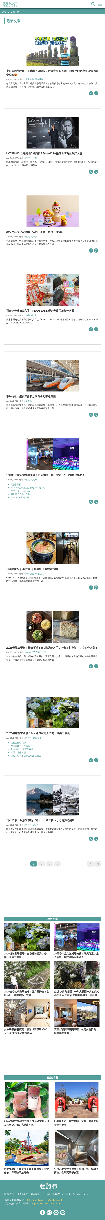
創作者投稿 (9, 1194)
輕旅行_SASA (31, 824)
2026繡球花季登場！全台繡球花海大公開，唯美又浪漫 (38, 733)
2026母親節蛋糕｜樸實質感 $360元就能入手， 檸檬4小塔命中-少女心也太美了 (52, 647)
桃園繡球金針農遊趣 (20, 746)
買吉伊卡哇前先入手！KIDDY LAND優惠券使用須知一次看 (40, 310)
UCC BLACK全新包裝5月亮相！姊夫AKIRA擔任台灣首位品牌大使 (44, 153)
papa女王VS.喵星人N (35, 573)
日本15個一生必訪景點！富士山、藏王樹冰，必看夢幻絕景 (40, 820)
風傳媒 (28, 400)
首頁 (4, 12)
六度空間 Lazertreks (20, 491)
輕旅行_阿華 (31, 479)
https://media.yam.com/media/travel (44, 1200)
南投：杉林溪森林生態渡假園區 (26, 755)
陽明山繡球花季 (18, 742)
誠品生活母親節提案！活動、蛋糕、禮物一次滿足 (35, 232)
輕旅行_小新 (31, 158)
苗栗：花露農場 (18, 752)
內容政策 (35, 1194)
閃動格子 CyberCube (21, 494)
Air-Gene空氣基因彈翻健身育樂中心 (28, 487)
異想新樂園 (16, 484)
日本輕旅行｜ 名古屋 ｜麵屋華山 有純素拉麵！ (33, 568)
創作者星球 (22, 1194)
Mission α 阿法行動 (20, 497)
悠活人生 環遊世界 (34, 79)
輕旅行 (10, 4)
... (57, 863)
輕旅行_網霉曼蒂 (33, 737)
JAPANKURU (31, 315)
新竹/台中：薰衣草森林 (22, 749)
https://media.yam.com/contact (46, 1203)
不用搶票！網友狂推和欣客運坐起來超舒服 (31, 396)
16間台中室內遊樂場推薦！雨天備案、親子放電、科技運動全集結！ (45, 474)
